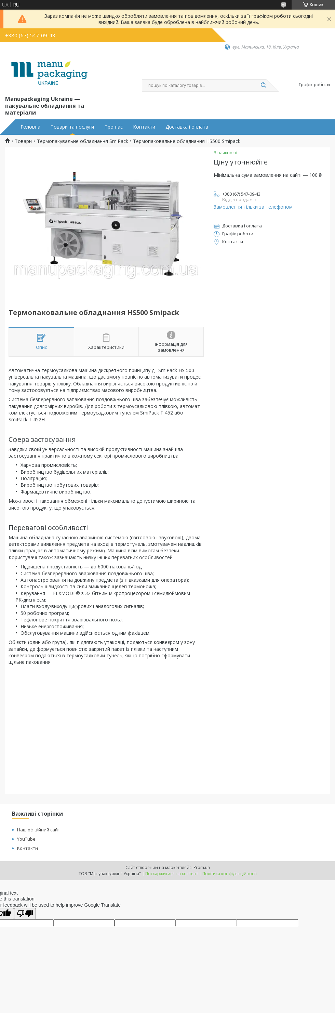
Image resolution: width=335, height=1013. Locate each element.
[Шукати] (263, 85)
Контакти (144, 126)
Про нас (113, 126)
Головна (30, 126)
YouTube (26, 839)
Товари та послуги (72, 126)
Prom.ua (201, 867)
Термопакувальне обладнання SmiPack (82, 141)
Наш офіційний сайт (38, 830)
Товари (23, 141)
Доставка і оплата (186, 126)
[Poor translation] (25, 913)
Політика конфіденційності (229, 874)
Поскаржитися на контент (171, 874)
